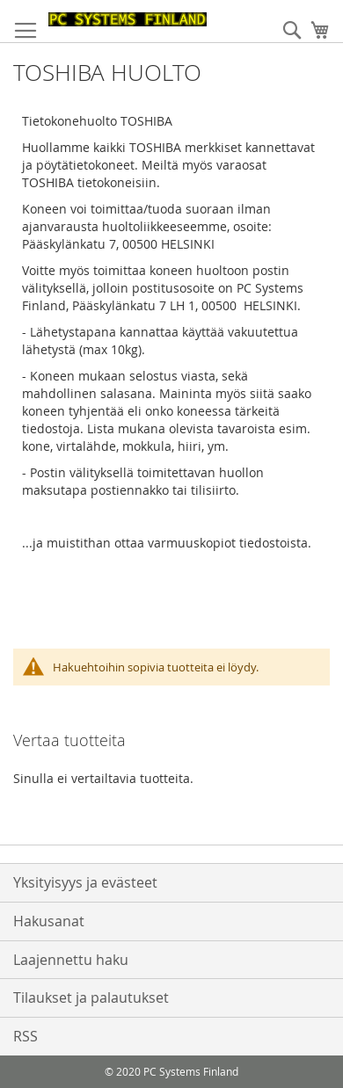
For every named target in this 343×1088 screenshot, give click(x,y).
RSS (25, 1036)
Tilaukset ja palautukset (91, 997)
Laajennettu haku (70, 959)
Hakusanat (48, 921)
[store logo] (127, 19)
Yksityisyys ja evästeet (85, 882)
